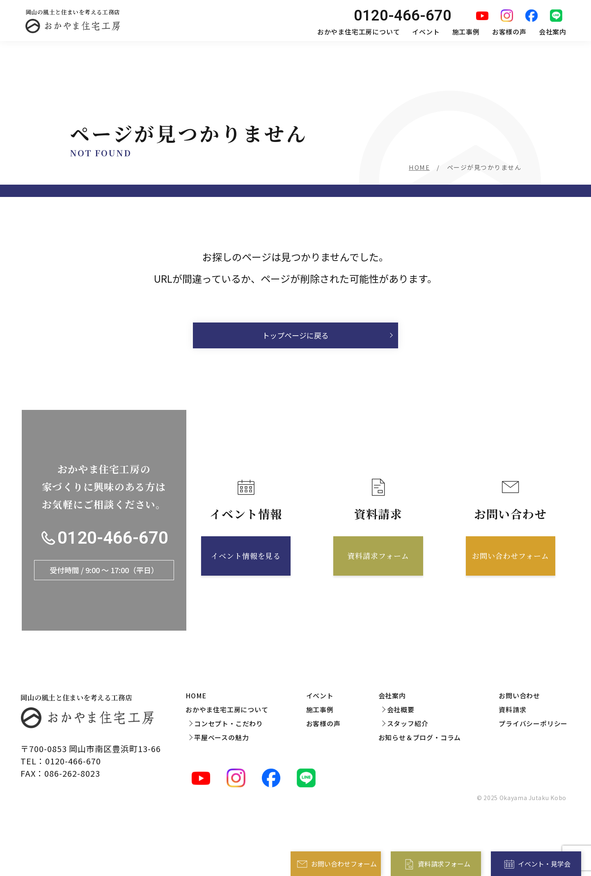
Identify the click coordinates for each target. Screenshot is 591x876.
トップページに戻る (295, 335)
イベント (426, 32)
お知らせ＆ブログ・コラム (419, 737)
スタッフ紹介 (407, 723)
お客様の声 (509, 32)
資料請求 (512, 709)
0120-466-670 (112, 538)
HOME (419, 167)
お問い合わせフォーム (344, 864)
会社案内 (552, 32)
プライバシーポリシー (533, 723)
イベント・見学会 (544, 864)
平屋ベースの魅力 (221, 737)
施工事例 (466, 32)
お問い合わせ (519, 695)
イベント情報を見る (246, 555)
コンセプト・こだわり (228, 723)
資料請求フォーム (444, 864)
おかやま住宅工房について (358, 32)
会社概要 (401, 709)
